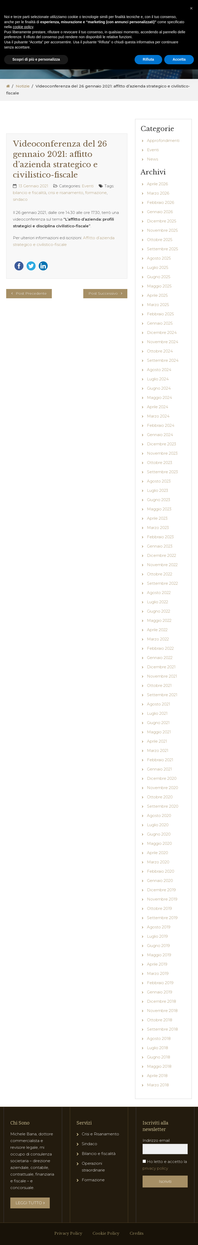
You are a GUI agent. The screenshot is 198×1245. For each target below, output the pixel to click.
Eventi (88, 185)
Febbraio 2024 (160, 425)
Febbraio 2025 (160, 313)
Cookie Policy (106, 1233)
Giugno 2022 (158, 611)
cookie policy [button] (23, 27)
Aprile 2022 (157, 629)
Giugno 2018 (158, 1057)
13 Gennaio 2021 (33, 185)
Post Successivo (103, 293)
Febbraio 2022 (160, 648)
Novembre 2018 (162, 1010)
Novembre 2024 (162, 341)
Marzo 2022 (158, 639)
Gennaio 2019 (159, 992)
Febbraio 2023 (160, 536)
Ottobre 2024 (160, 351)
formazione (96, 192)
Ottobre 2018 (159, 1019)
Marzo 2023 (158, 527)
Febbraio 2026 (160, 202)
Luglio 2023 (157, 490)
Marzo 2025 (158, 304)
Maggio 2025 (159, 286)
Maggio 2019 (159, 954)
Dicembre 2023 (161, 443)
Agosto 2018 (159, 1038)
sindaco (20, 199)
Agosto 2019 (158, 927)
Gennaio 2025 (160, 323)
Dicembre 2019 (161, 889)
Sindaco (89, 1143)
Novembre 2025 (162, 230)
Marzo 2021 (157, 750)
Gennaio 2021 (159, 769)
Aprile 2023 (157, 518)
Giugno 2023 (158, 499)
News (152, 159)
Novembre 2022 (162, 564)
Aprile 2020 (157, 852)
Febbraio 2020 (160, 871)
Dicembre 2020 (162, 778)
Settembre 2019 (162, 917)
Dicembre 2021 (161, 666)
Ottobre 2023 (159, 462)
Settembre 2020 (162, 806)
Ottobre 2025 (159, 239)
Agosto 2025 (159, 258)
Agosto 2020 (159, 815)
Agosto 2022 (159, 592)
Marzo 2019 (158, 973)
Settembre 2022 (162, 583)
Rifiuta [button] (148, 59)
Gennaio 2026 (160, 211)
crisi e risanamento (65, 192)
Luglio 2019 (157, 936)
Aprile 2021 (157, 741)
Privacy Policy (68, 1233)
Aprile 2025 (157, 295)
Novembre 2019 (162, 899)
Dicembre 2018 (161, 1001)
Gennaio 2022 (159, 657)
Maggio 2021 (159, 731)
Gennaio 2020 (160, 880)
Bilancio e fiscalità (99, 1153)
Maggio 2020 (159, 843)
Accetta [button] (179, 59)
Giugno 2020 (159, 834)
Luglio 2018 (157, 1047)
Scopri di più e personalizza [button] (36, 59)
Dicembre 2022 (161, 555)
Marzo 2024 (158, 416)
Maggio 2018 (159, 1066)
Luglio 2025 (157, 267)
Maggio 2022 (159, 620)
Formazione (93, 1179)
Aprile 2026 (157, 183)
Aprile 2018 (157, 1075)
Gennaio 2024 (160, 434)
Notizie (23, 86)
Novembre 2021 (162, 676)
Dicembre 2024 (162, 332)
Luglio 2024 (158, 378)
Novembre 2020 (162, 787)
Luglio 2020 (158, 824)
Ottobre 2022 (159, 574)
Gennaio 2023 (159, 546)
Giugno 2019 (158, 945)
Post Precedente (31, 293)
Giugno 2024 (159, 388)
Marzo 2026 (158, 193)
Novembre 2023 (162, 453)
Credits (137, 1233)
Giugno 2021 (158, 722)
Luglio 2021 (157, 713)
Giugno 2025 (158, 276)
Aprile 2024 (157, 406)
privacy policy (155, 1168)
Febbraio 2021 (160, 759)
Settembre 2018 (162, 1029)
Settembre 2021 (162, 694)
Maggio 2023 (159, 509)
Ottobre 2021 (159, 685)
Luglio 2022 (157, 601)
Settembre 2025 (162, 248)
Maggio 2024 (159, 397)
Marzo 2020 (158, 862)
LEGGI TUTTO (30, 1202)
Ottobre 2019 (159, 908)
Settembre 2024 (162, 360)
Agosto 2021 (158, 704)
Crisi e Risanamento (100, 1133)
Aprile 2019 (157, 964)
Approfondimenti (163, 140)
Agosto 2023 (159, 481)
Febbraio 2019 (160, 982)
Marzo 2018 (158, 1084)
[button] (191, 8)
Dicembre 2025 (161, 221)
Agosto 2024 (159, 369)
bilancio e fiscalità (29, 192)
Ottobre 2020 (160, 796)
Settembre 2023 (162, 471)
